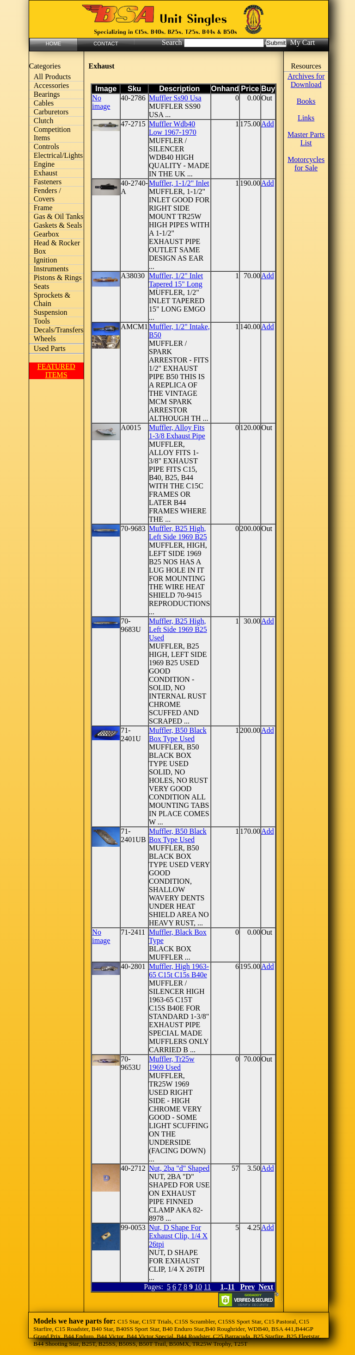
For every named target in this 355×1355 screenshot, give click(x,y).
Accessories (51, 85)
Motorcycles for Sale (306, 164)
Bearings (47, 94)
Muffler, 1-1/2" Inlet (179, 183)
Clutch (44, 121)
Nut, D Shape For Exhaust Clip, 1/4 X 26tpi (178, 1236)
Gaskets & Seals (58, 225)
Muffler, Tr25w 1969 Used (172, 1063)
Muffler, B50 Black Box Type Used (178, 734)
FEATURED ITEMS (56, 370)
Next (265, 1287)
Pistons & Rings (58, 277)
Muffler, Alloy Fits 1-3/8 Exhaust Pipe (177, 432)
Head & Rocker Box (57, 247)
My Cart (302, 42)
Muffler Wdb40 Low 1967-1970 (172, 128)
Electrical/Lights (58, 155)
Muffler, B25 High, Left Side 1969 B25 (178, 533)
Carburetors (51, 112)
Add (267, 124)
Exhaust (46, 173)
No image (101, 102)
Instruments (51, 269)
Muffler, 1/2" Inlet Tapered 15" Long (176, 280)
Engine (44, 164)
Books (306, 101)
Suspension (50, 312)
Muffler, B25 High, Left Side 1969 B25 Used (178, 629)
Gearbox (46, 234)
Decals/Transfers (59, 330)
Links (306, 118)
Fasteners (47, 182)
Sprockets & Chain (52, 299)
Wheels (45, 339)
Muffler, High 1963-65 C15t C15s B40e (179, 970)
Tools (42, 321)
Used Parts (50, 348)
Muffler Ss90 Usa (175, 98)
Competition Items (52, 133)
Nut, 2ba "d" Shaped (179, 1168)
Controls (46, 146)
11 (207, 1287)
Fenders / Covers (47, 195)
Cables (44, 103)
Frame (43, 208)
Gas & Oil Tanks (58, 216)
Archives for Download (306, 80)
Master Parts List (306, 139)
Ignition (45, 260)
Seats (41, 286)
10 (198, 1287)
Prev (247, 1287)
